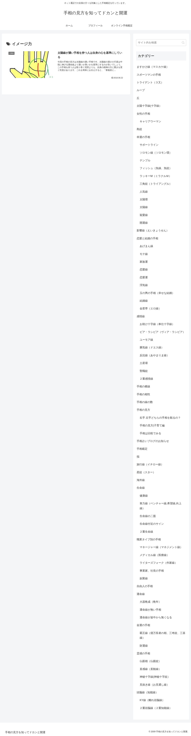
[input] (161, 42)
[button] (183, 42)
